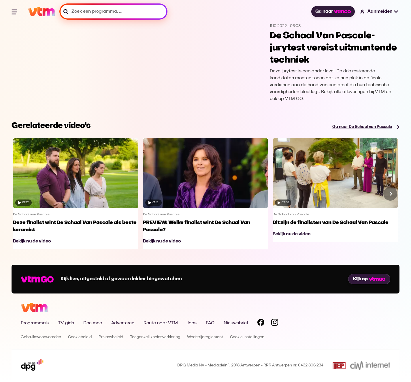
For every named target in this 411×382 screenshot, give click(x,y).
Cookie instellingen (247, 337)
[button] (379, 11)
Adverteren (122, 323)
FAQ (210, 323)
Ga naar (332, 11)
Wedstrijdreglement (205, 337)
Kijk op (369, 279)
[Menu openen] (15, 11)
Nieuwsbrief (236, 323)
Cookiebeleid (80, 337)
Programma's (35, 323)
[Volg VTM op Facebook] (260, 323)
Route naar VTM (161, 323)
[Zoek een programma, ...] (113, 11)
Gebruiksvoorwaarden (41, 337)
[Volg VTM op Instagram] (274, 323)
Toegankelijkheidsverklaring (155, 337)
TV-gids (66, 323)
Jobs (192, 323)
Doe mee (92, 323)
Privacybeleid (111, 337)
